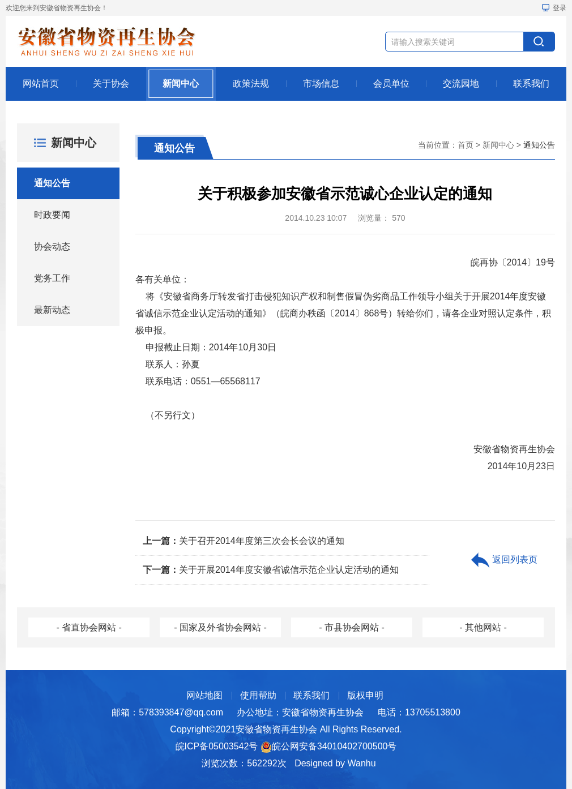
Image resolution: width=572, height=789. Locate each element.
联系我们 (531, 83)
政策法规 (251, 83)
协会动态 (52, 246)
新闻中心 (181, 83)
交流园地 (461, 83)
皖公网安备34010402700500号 (334, 746)
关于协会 (111, 83)
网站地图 (204, 695)
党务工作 (52, 278)
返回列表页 (504, 560)
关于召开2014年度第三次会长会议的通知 (243, 541)
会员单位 (391, 83)
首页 (465, 144)
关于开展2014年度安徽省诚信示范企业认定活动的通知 (271, 569)
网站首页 (41, 83)
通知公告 (52, 183)
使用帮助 (258, 695)
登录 (554, 8)
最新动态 (52, 310)
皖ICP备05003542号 (217, 746)
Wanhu (362, 763)
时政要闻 (52, 215)
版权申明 (365, 695)
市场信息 (321, 83)
